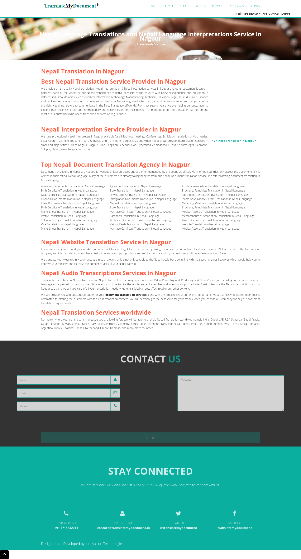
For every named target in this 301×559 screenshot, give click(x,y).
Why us (201, 6)
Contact (257, 6)
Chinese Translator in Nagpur (235, 142)
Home (151, 6)
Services (169, 6)
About (184, 6)
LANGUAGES (237, 6)
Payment (218, 6)
